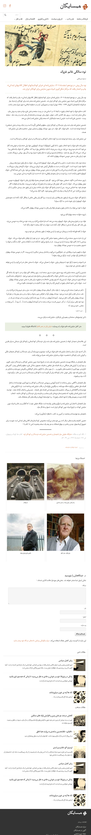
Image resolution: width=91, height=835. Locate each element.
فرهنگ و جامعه (82, 19)
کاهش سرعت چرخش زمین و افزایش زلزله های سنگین (51, 716)
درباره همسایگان (47, 817)
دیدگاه (84, 586)
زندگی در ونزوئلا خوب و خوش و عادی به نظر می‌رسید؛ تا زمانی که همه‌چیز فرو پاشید (40, 677)
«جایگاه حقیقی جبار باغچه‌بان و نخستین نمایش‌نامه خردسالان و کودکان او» (47, 435)
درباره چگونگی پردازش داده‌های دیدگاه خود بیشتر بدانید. (31, 641)
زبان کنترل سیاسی (65, 661)
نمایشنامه (67, 447)
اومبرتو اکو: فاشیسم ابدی (62, 748)
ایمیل (84, 617)
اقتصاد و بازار (30, 19)
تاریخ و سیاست (57, 19)
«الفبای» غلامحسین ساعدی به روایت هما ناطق (54, 732)
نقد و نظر (18, 19)
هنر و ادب (69, 19)
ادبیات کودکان (74, 447)
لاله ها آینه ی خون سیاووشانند (60, 693)
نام (85, 608)
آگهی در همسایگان (49, 822)
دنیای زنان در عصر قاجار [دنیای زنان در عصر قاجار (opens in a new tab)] (44, 327)
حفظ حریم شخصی (49, 829)
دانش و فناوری (43, 19)
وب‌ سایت (83, 625)
